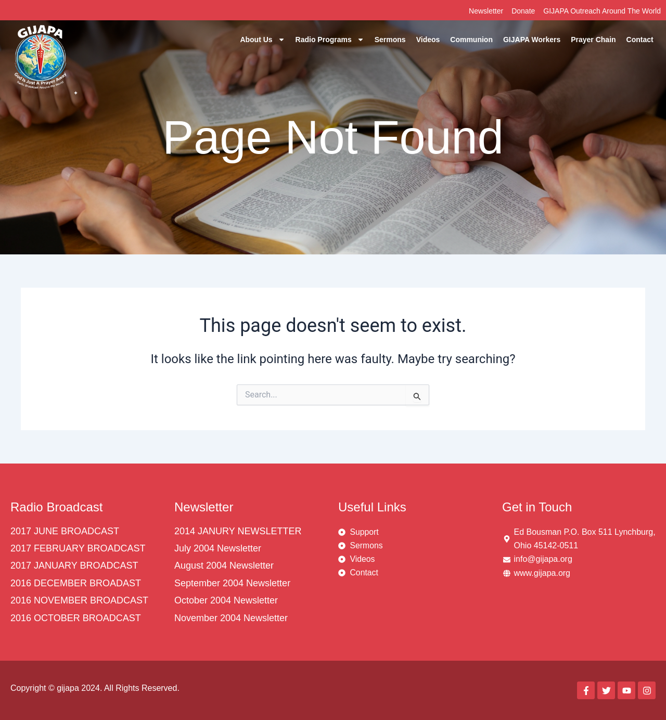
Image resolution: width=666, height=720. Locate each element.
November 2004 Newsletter (231, 618)
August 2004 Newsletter (224, 565)
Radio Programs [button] (330, 39)
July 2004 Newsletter (217, 548)
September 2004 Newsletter (232, 583)
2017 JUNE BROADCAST (64, 531)
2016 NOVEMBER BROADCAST (79, 600)
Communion (471, 39)
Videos (428, 39)
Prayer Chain (593, 39)
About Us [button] (262, 39)
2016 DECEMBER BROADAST (75, 583)
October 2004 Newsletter (226, 600)
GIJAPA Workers (531, 39)
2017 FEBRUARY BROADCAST (77, 548)
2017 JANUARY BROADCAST (74, 565)
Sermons (390, 39)
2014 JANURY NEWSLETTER (237, 531)
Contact (640, 39)
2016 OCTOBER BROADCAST (75, 618)
